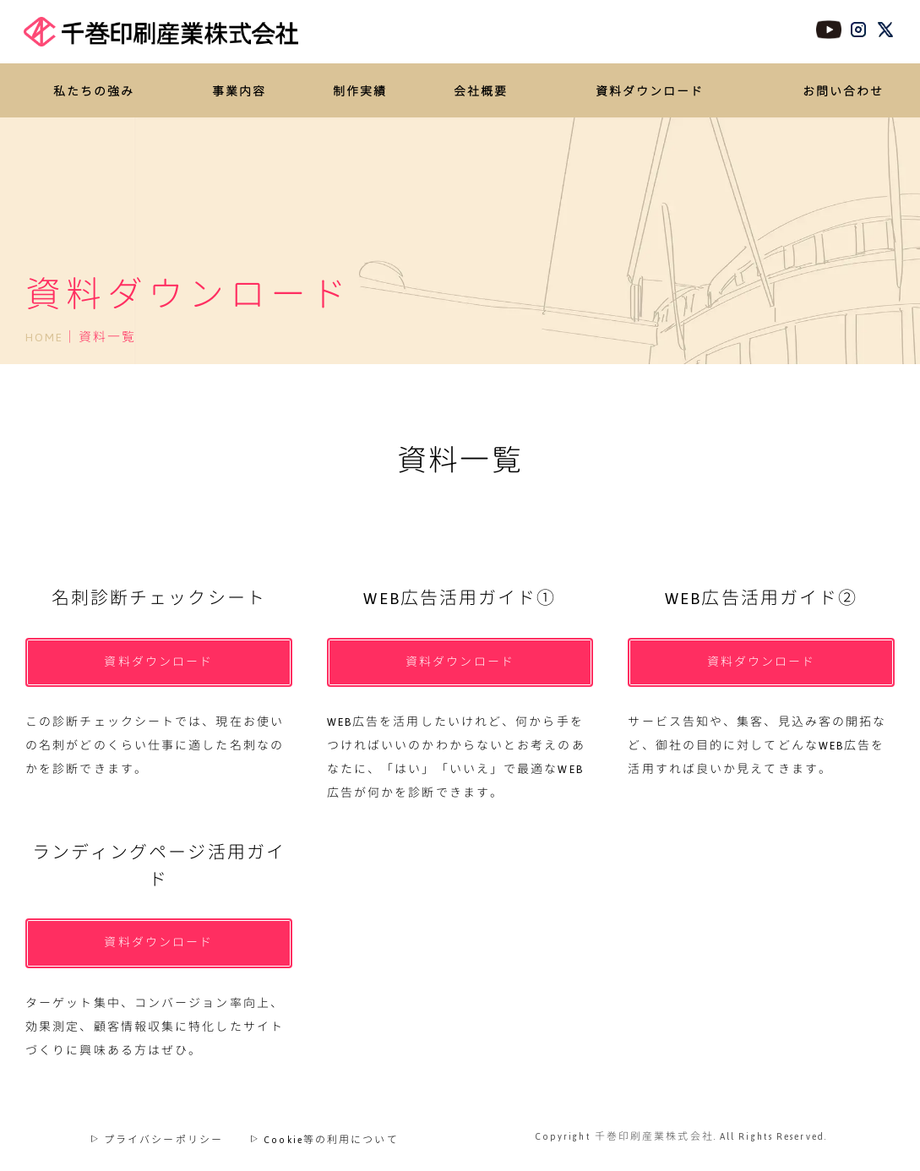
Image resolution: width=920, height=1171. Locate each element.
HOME (44, 337)
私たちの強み (94, 92)
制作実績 (360, 92)
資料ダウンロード (650, 92)
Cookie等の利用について (324, 1133)
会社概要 (481, 92)
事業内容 (239, 92)
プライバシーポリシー (156, 1133)
